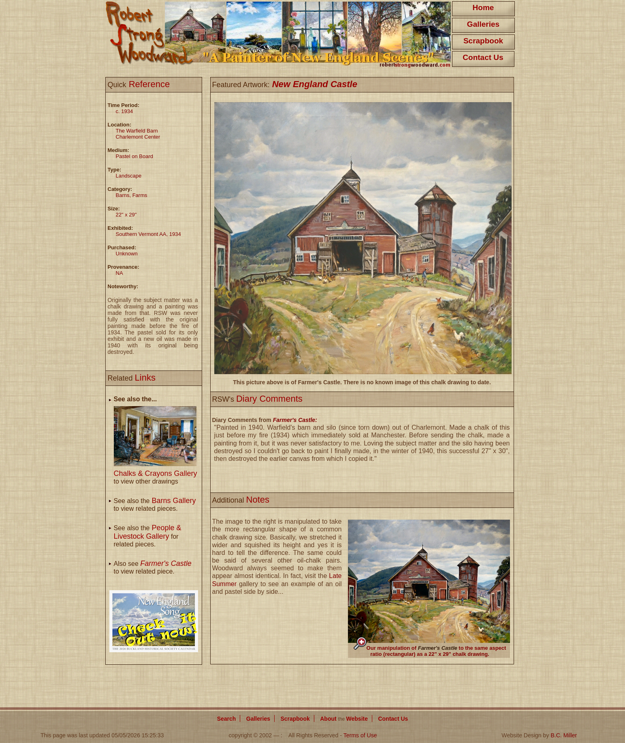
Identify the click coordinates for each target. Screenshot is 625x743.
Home (483, 7)
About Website (344, 718)
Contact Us (483, 57)
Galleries (483, 24)
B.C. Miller (563, 735)
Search (226, 718)
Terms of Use (360, 735)
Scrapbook (483, 40)
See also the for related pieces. (147, 536)
